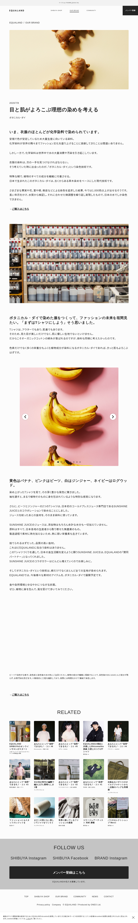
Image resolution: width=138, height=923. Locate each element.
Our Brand (32, 22)
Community (91, 10)
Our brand (74, 10)
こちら (28, 919)
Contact (109, 896)
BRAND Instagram (111, 858)
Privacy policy (43, 905)
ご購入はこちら (20, 209)
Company (56, 905)
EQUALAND (15, 22)
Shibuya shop (56, 10)
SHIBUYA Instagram (29, 858)
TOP (26, 896)
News (95, 896)
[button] (25, 417)
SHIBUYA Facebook (70, 858)
